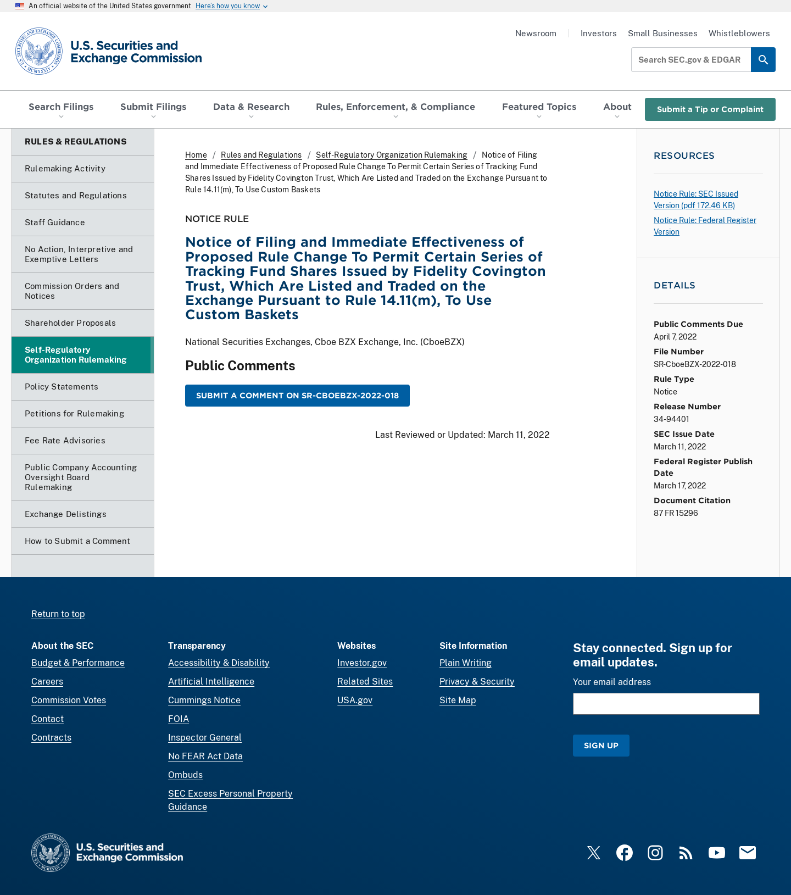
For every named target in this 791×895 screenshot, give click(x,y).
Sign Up (601, 745)
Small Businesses (663, 33)
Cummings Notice (204, 700)
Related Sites (365, 681)
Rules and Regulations (261, 155)
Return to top (58, 614)
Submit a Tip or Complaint (710, 109)
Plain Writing (465, 663)
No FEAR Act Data (205, 756)
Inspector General (205, 737)
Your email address (612, 682)
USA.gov (354, 700)
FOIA (178, 719)
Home (196, 155)
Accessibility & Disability (219, 663)
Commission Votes (68, 700)
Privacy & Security (477, 681)
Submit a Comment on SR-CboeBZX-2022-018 (297, 395)
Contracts (51, 737)
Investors (599, 33)
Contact (47, 719)
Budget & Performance (78, 663)
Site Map (457, 700)
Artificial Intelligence (211, 681)
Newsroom (535, 33)
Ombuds (185, 775)
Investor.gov (362, 663)
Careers (47, 681)
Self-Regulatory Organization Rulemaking (391, 155)
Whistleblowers (739, 33)
